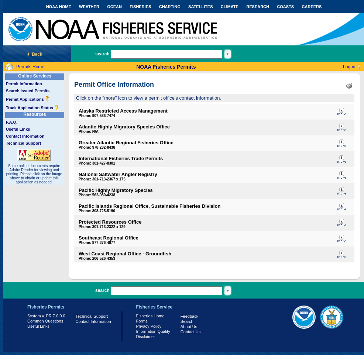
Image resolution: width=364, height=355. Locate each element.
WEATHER (89, 6)
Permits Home (30, 66)
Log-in (349, 66)
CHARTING (170, 6)
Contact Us (190, 332)
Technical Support (23, 143)
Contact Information (25, 136)
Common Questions (45, 321)
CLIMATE (229, 6)
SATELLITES (200, 6)
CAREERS (312, 6)
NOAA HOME (58, 6)
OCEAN (114, 6)
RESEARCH (257, 6)
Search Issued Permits (27, 91)
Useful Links (18, 129)
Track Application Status (32, 108)
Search (187, 321)
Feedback (189, 316)
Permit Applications (27, 99)
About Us (189, 326)
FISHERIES (140, 6)
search (102, 53)
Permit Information (24, 84)
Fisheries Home (150, 316)
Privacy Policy (148, 326)
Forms (142, 321)
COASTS (285, 6)
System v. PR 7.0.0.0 (46, 316)
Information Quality (153, 331)
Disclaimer (145, 336)
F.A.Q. (11, 122)
